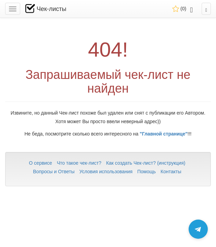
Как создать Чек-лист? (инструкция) (146, 163)
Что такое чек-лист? (79, 163)
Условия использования (105, 171)
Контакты (171, 171)
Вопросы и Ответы (54, 171)
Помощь (146, 171)
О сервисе (40, 163)
